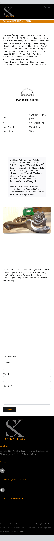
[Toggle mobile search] (45, 7)
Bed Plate (13, 54)
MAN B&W (8, 269)
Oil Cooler (28, 56)
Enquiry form (9, 356)
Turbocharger (17, 59)
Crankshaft (24, 64)
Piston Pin (31, 54)
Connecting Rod (29, 51)
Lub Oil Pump (16, 56)
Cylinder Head (14, 51)
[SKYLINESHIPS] (15, 419)
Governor (24, 62)
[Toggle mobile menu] (49, 7)
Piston (22, 54)
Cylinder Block (37, 64)
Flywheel (14, 62)
